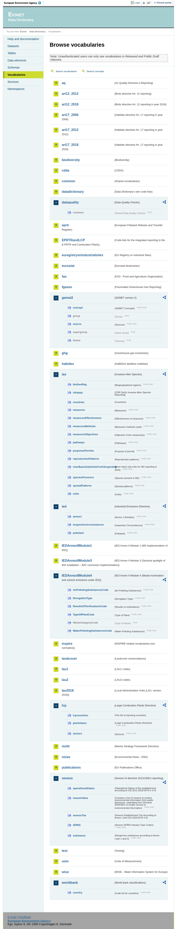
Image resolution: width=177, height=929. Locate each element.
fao (64, 276)
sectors (77, 733)
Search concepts (95, 71)
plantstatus (79, 723)
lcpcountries (80, 715)
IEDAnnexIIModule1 (77, 545)
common (68, 181)
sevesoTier (79, 815)
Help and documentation (23, 39)
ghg (65, 353)
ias (64, 374)
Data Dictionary (38, 31)
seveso (67, 778)
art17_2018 (70, 144)
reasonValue (80, 797)
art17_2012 (70, 130)
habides (68, 363)
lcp (64, 705)
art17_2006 (70, 115)
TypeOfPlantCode (83, 614)
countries (78, 402)
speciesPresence (83, 477)
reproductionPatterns (86, 458)
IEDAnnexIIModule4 (77, 575)
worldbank (70, 882)
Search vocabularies (66, 71)
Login (137, 2)
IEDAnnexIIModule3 (77, 560)
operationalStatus (84, 788)
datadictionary (73, 191)
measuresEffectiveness (87, 417)
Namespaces (15, 89)
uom (65, 861)
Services (13, 81)
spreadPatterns (82, 485)
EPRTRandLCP (73, 240)
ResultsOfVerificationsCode (90, 606)
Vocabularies (16, 74)
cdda (65, 170)
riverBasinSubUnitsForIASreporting (93, 466)
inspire (67, 643)
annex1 (77, 516)
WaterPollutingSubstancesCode (92, 630)
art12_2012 (70, 93)
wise (65, 872)
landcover (69, 658)
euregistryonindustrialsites (82, 255)
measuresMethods (84, 426)
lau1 (65, 669)
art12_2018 (70, 104)
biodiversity (71, 160)
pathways (78, 442)
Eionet (23, 31)
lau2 (65, 679)
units (76, 493)
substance (79, 835)
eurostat (68, 266)
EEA (24, 3)
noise (66, 757)
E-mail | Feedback (19, 917)
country (77, 892)
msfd (65, 746)
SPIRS (76, 825)
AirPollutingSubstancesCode (90, 589)
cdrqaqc (78, 392)
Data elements (16, 60)
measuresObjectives (85, 434)
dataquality (70, 202)
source (77, 323)
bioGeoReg (79, 384)
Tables (11, 53)
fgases (67, 287)
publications (71, 767)
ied (64, 506)
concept (78, 307)
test (64, 850)
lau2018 (68, 690)
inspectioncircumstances (88, 524)
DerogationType (82, 598)
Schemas (13, 67)
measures (79, 409)
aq (64, 83)
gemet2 (67, 297)
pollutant (78, 532)
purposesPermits (83, 450)
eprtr (65, 225)
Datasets (13, 46)
